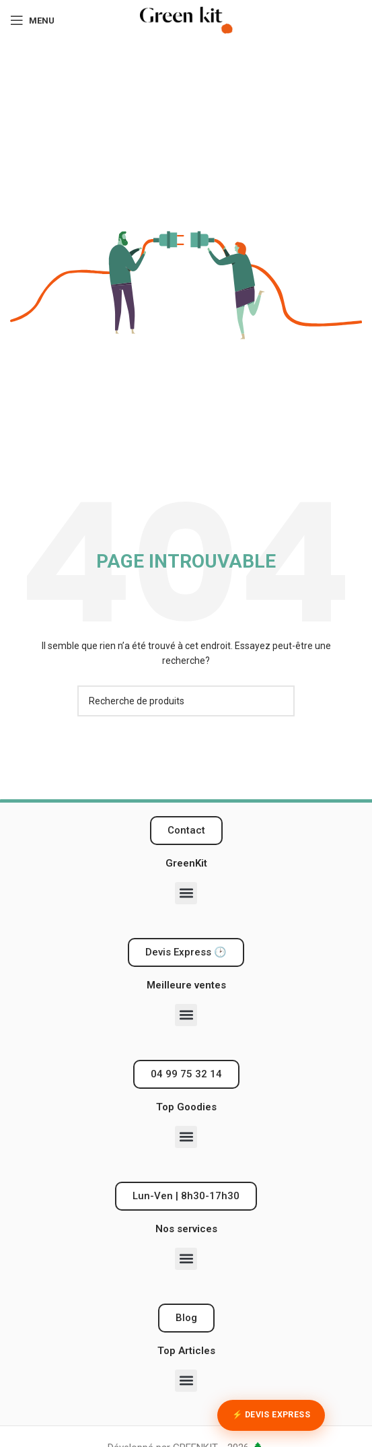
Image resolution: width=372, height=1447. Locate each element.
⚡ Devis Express (271, 1414)
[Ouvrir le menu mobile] (32, 20)
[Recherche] (186, 700)
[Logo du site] (186, 19)
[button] (186, 893)
